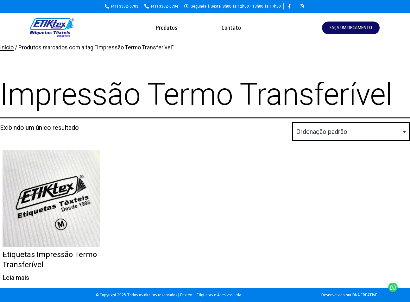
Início (7, 47)
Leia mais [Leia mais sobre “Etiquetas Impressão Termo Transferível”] (16, 277)
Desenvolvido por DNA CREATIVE (349, 295)
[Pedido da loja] (351, 131)
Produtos (166, 27)
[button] (351, 28)
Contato (231, 27)
